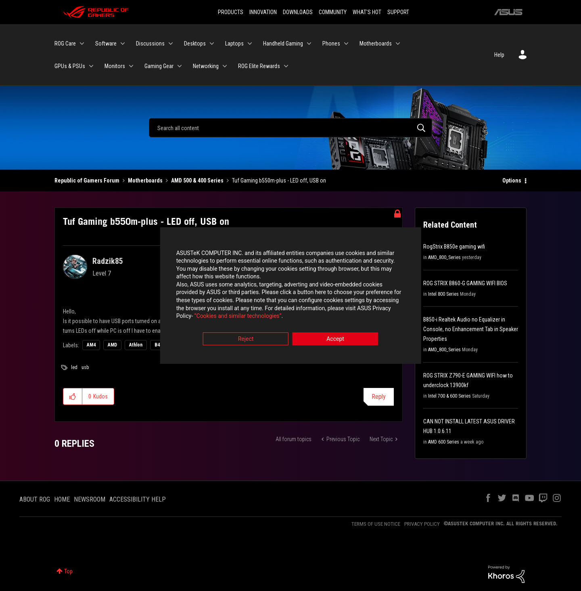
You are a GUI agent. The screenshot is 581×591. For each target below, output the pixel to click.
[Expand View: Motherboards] (398, 43)
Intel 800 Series (443, 294)
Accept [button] (335, 340)
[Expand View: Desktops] (212, 43)
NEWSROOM (89, 499)
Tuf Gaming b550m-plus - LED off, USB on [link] (279, 180)
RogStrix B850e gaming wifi (454, 246)
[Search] (290, 127)
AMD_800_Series (444, 257)
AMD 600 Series (443, 442)
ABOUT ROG (34, 499)
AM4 (91, 345)
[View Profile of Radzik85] (107, 261)
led (74, 367)
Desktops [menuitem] (195, 43)
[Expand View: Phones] (346, 43)
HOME (62, 499)
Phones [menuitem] (331, 43)
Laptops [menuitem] (234, 43)
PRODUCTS (230, 12)
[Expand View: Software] (123, 43)
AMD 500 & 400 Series (197, 180)
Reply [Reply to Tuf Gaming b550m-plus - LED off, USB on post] (379, 396)
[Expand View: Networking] (225, 66)
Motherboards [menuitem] (375, 43)
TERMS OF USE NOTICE (375, 524)
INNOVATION (263, 12)
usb (85, 367)
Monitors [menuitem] (114, 66)
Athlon (135, 345)
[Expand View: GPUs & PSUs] (91, 66)
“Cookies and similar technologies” (237, 317)
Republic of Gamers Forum (86, 180)
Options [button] (511, 180)
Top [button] (68, 571)
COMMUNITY (333, 12)
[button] (72, 396)
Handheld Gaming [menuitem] (283, 43)
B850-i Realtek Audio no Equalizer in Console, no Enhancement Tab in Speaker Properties (470, 329)
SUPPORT (398, 12)
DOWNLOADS (298, 12)
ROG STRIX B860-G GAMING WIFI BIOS (465, 283)
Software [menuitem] (106, 43)
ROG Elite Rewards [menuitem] (259, 66)
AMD (112, 345)
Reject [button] (246, 340)
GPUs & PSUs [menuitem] (69, 66)
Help (499, 55)
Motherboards (145, 180)
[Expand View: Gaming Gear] (180, 66)
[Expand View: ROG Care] (82, 43)
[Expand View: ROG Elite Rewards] (286, 66)
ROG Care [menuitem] (65, 43)
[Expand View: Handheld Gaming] (309, 43)
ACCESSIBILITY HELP (137, 499)
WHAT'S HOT (367, 12)
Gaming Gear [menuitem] (158, 66)
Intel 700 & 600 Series (449, 396)
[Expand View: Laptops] (250, 43)
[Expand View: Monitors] (131, 66)
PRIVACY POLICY (422, 524)
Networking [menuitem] (206, 66)
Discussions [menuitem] (150, 43)
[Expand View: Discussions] (171, 43)
